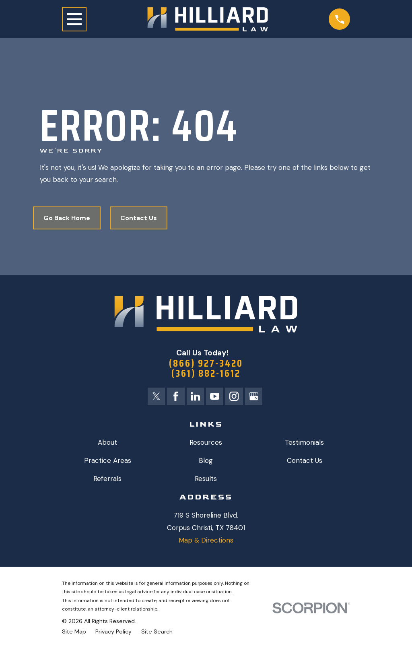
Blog (206, 461)
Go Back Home (66, 218)
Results (206, 479)
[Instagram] (234, 397)
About (107, 442)
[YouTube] (215, 397)
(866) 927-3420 (205, 364)
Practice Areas (107, 461)
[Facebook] (175, 397)
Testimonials (304, 442)
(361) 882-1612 (206, 374)
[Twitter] (156, 397)
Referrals (107, 479)
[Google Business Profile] (254, 397)
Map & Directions (206, 540)
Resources (206, 442)
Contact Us (138, 218)
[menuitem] (74, 632)
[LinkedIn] (195, 397)
